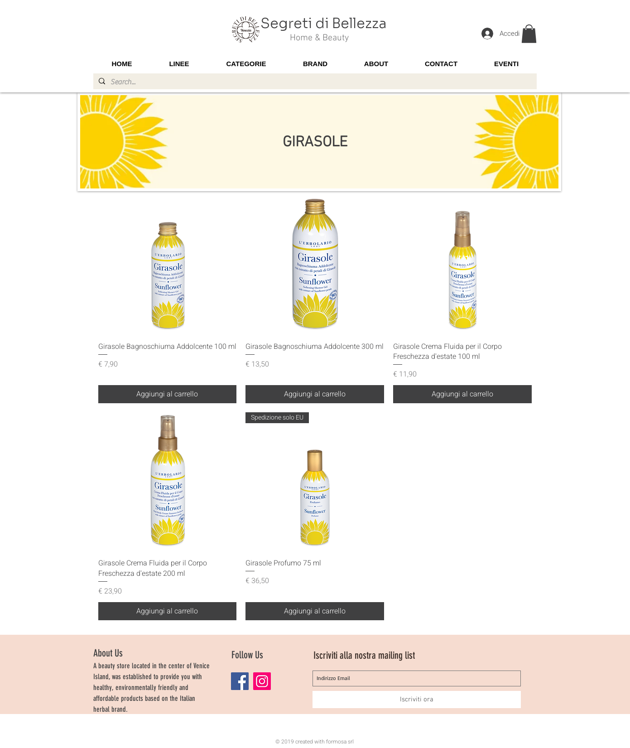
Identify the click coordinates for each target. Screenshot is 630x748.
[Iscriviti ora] (417, 699)
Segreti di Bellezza (323, 23)
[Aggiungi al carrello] (167, 394)
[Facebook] (240, 681)
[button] (529, 33)
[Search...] (314, 82)
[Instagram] (262, 681)
